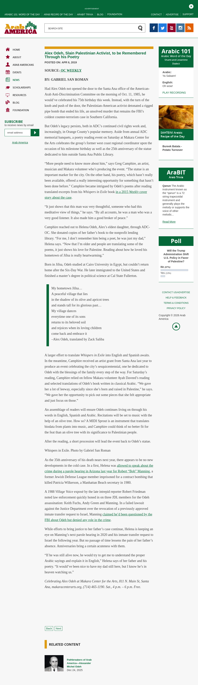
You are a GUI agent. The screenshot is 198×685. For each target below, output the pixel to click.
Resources (16, 94)
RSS (188, 25)
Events (13, 72)
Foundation (114, 14)
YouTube (171, 25)
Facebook (154, 25)
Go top (174, 326)
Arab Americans (20, 64)
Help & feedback (176, 297)
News (12, 79)
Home (13, 49)
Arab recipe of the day (58, 14)
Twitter (162, 25)
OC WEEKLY (71, 70)
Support (188, 14)
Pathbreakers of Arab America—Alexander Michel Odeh (79, 663)
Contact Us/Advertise (176, 292)
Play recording (174, 92)
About (13, 57)
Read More (169, 221)
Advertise (172, 14)
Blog (100, 14)
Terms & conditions (176, 303)
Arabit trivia (85, 14)
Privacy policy (176, 308)
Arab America (20, 142)
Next (58, 628)
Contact (156, 14)
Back (49, 628)
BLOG (12, 102)
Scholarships (18, 87)
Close (191, 5)
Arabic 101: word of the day (22, 14)
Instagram (180, 25)
